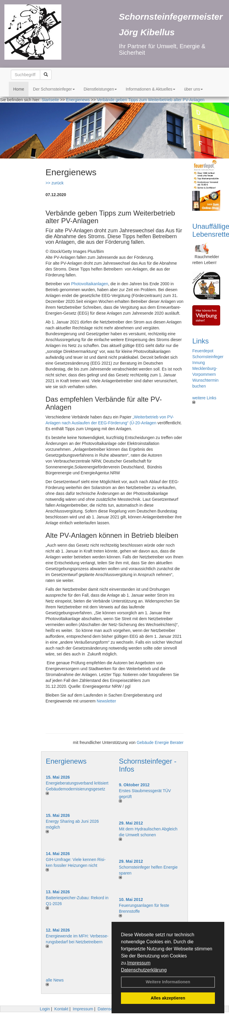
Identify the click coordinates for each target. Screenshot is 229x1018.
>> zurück (54, 183)
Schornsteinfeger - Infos (147, 765)
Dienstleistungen (100, 89)
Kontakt (61, 1009)
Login (45, 1009)
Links (200, 341)
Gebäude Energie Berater (160, 742)
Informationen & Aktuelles (150, 89)
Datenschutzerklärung (144, 969)
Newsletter (106, 701)
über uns (193, 89)
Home (18, 89)
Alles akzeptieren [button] (168, 998)
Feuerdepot (202, 350)
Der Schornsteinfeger (54, 89)
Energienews (66, 761)
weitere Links (204, 399)
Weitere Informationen (168, 981)
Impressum (138, 962)
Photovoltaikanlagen (89, 283)
